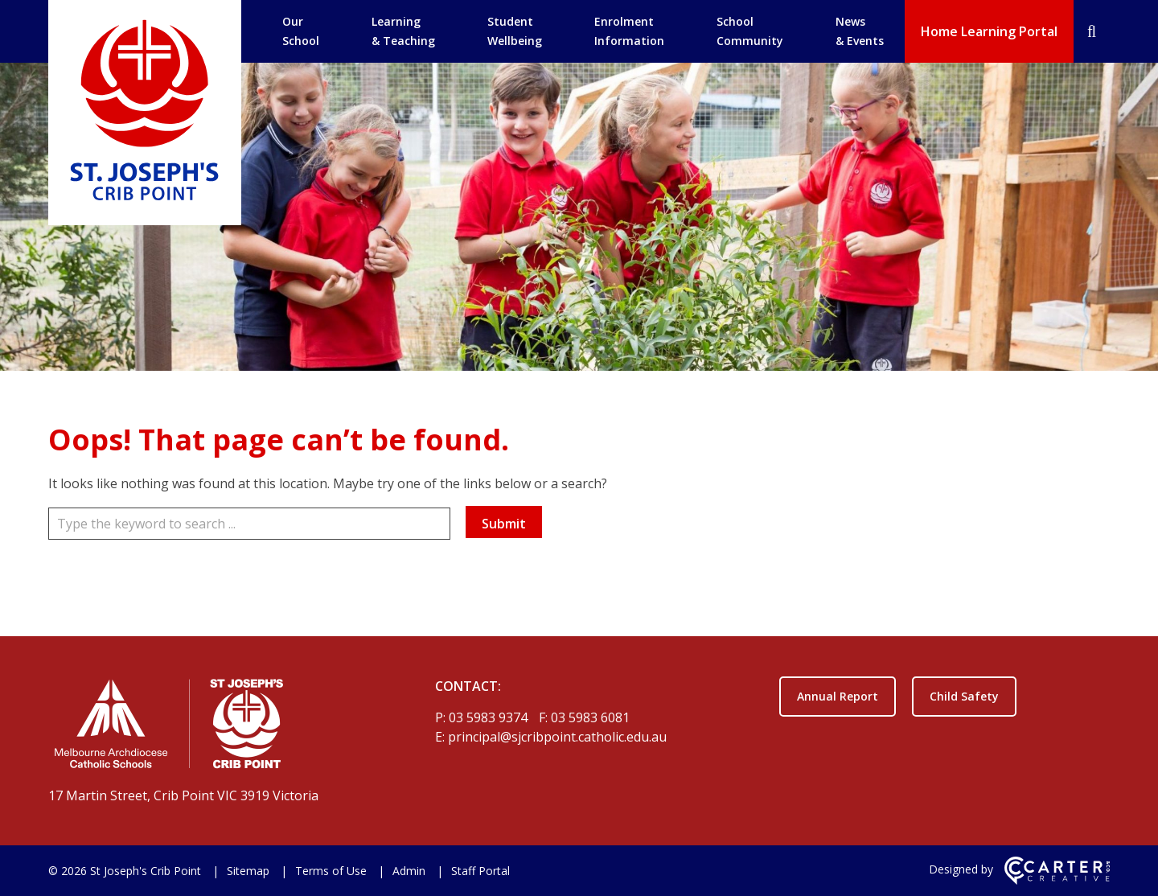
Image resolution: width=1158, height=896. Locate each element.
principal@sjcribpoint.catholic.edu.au (557, 737)
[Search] (1092, 31)
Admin (408, 870)
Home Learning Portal (989, 31)
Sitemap (248, 870)
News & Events (860, 31)
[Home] (213, 727)
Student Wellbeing (514, 31)
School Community (750, 31)
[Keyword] (249, 524)
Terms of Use (331, 870)
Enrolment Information (629, 31)
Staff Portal (480, 870)
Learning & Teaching (403, 31)
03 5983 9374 (490, 717)
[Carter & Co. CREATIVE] (1057, 880)
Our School (300, 31)
